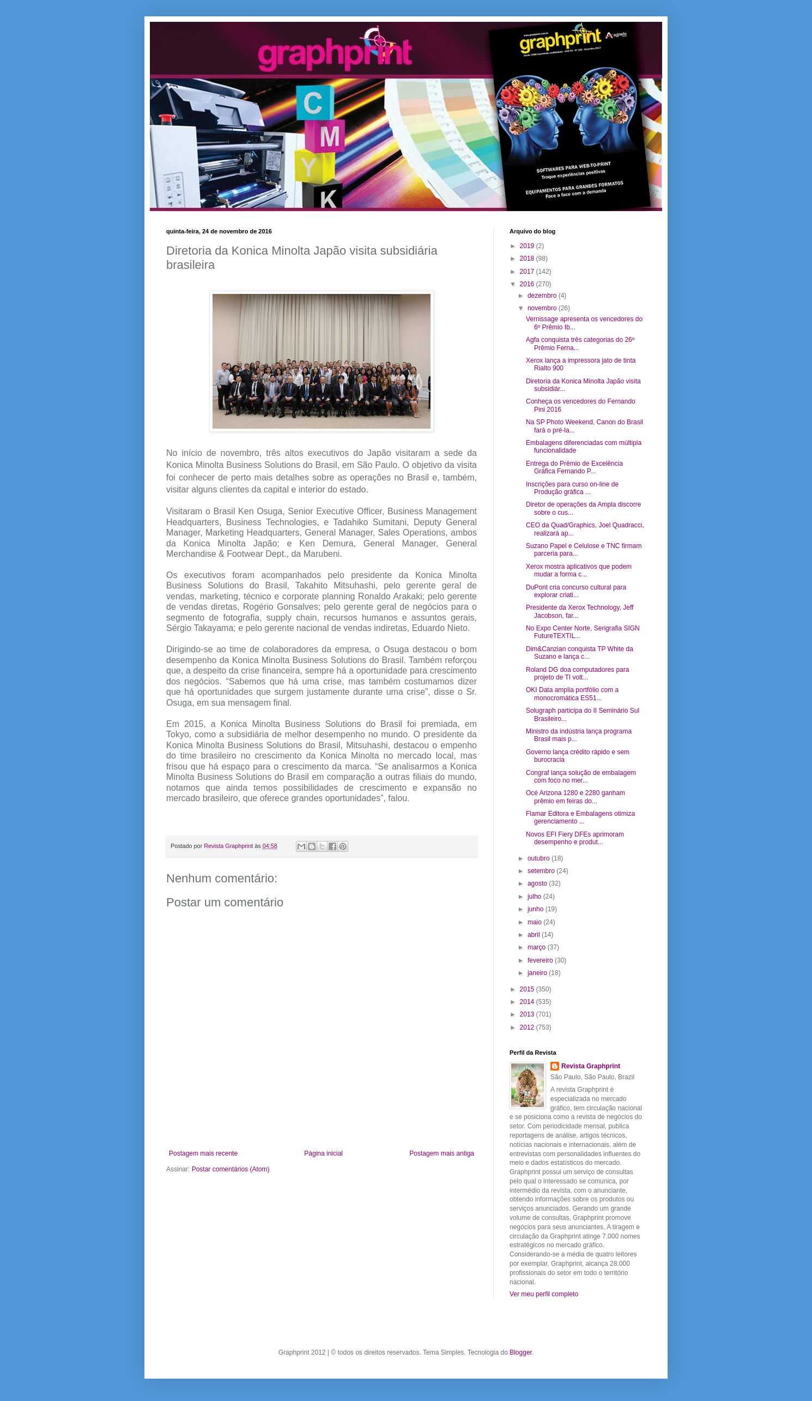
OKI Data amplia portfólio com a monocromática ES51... (572, 693)
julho (535, 896)
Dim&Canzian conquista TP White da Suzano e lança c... (579, 652)
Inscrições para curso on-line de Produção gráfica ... (572, 488)
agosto (538, 883)
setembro (542, 871)
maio (535, 922)
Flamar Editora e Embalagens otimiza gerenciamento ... (580, 817)
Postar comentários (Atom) (231, 1169)
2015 (528, 989)
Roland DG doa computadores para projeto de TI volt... (577, 673)
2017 (528, 271)
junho (537, 909)
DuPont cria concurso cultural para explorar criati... (576, 591)
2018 (528, 258)
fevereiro (541, 960)
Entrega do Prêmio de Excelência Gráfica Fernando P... (574, 467)
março (538, 947)
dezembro (543, 295)
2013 (528, 1014)
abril (535, 935)
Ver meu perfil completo (544, 1294)
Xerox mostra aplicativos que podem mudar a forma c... (579, 570)
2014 (528, 1002)
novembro (543, 308)
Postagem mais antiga (441, 1153)
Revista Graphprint (590, 1066)
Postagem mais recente (203, 1153)
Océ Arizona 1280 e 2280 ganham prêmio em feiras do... (575, 796)
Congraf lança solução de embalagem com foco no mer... (581, 776)
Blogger (521, 1352)
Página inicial (323, 1153)
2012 (528, 1027)
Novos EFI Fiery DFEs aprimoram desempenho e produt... (575, 838)
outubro (540, 858)
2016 (528, 284)
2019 (528, 246)
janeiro (538, 973)
